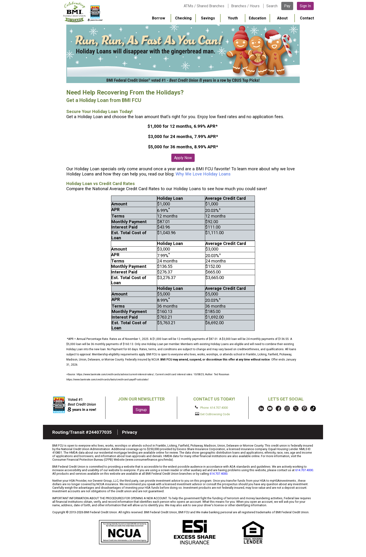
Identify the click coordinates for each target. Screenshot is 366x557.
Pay (287, 6)
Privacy (129, 432)
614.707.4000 (304, 470)
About (282, 18)
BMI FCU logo (82, 12)
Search (272, 6)
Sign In (305, 6)
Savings (208, 18)
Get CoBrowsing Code (212, 414)
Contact (307, 18)
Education (257, 18)
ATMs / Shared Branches (204, 6)
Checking (183, 18)
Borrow (158, 18)
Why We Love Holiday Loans (203, 174)
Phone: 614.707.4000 (211, 407)
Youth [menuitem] (233, 18)
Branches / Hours (245, 6)
